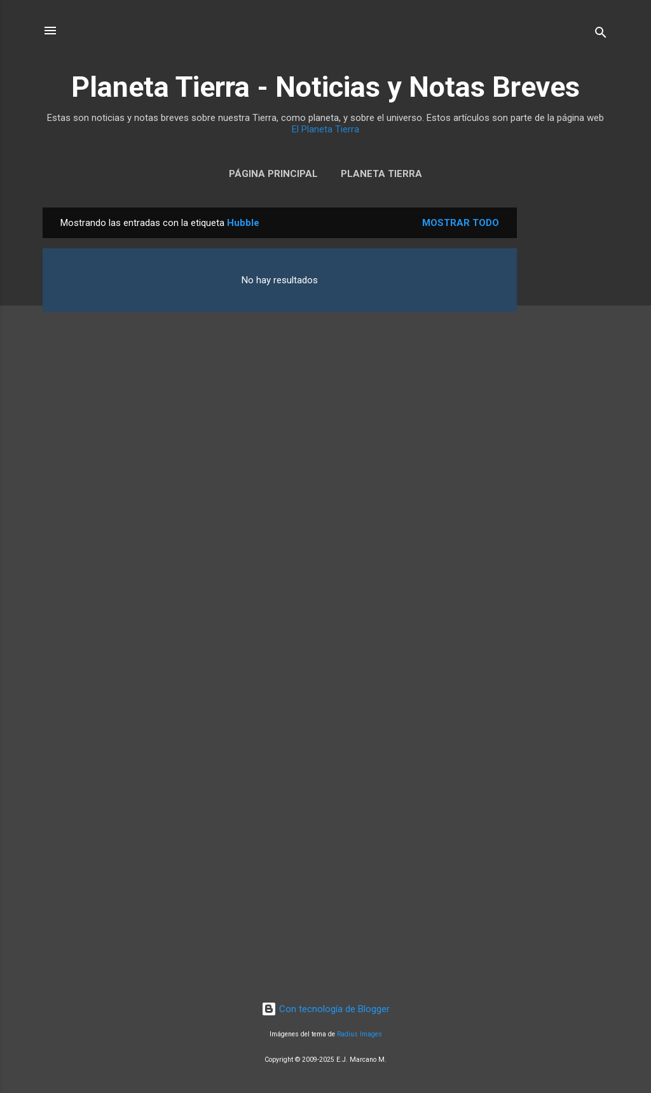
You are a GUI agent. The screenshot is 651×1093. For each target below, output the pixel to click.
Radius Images (359, 1034)
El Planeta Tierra (325, 129)
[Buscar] (600, 34)
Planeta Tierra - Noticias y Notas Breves (325, 87)
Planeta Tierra (381, 174)
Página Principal (273, 174)
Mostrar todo (460, 223)
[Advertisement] (567, 398)
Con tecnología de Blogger (325, 1009)
